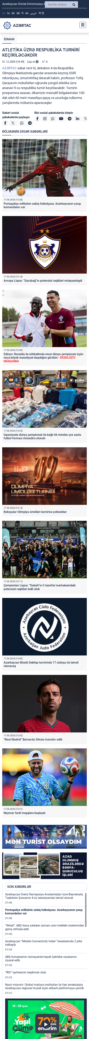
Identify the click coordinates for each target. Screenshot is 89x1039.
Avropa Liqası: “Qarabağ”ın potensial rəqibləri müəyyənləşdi (43, 280)
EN (13, 13)
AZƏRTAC (9, 68)
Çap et (32, 61)
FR (23, 13)
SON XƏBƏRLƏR (19, 887)
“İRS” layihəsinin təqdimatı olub (25, 972)
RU (8, 13)
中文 (41, 13)
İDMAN (9, 39)
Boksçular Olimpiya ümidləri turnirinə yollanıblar (35, 512)
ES (26, 13)
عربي (33, 13)
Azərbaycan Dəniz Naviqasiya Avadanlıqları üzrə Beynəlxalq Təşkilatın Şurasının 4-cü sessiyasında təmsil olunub (44, 896)
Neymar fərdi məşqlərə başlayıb (24, 813)
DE (18, 13)
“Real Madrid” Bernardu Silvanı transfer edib (33, 739)
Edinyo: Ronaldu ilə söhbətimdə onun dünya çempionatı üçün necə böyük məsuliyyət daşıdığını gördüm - (43, 357)
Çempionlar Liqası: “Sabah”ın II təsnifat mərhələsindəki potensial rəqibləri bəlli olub (40, 587)
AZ (3, 13)
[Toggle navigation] (81, 24)
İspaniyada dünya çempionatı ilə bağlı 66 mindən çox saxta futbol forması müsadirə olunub (42, 436)
